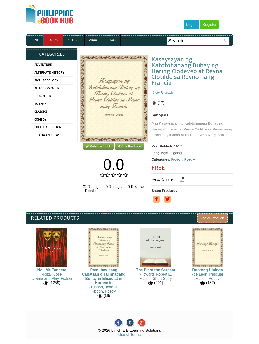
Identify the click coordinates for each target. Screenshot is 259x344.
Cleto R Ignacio (163, 92)
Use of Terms (129, 335)
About (94, 40)
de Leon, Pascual (208, 274)
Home (34, 40)
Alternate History (49, 73)
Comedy (40, 119)
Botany (40, 104)
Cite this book (129, 146)
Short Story (162, 279)
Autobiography (46, 88)
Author (74, 40)
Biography (42, 96)
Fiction (176, 159)
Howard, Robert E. (156, 274)
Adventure (43, 65)
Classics (40, 112)
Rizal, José (52, 274)
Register (209, 24)
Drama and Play (47, 135)
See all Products (212, 218)
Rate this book (98, 146)
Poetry (189, 159)
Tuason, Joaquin (104, 287)
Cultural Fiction (47, 127)
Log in (191, 24)
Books (53, 40)
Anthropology (46, 80)
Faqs (112, 40)
